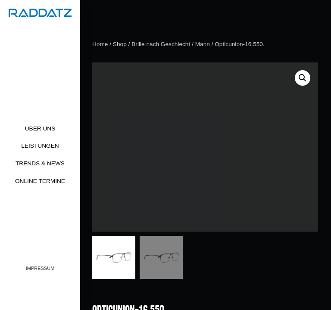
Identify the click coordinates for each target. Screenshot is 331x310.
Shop (120, 44)
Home (100, 44)
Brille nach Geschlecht (160, 44)
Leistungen (40, 146)
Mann (202, 44)
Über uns (40, 128)
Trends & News (40, 163)
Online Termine (40, 181)
